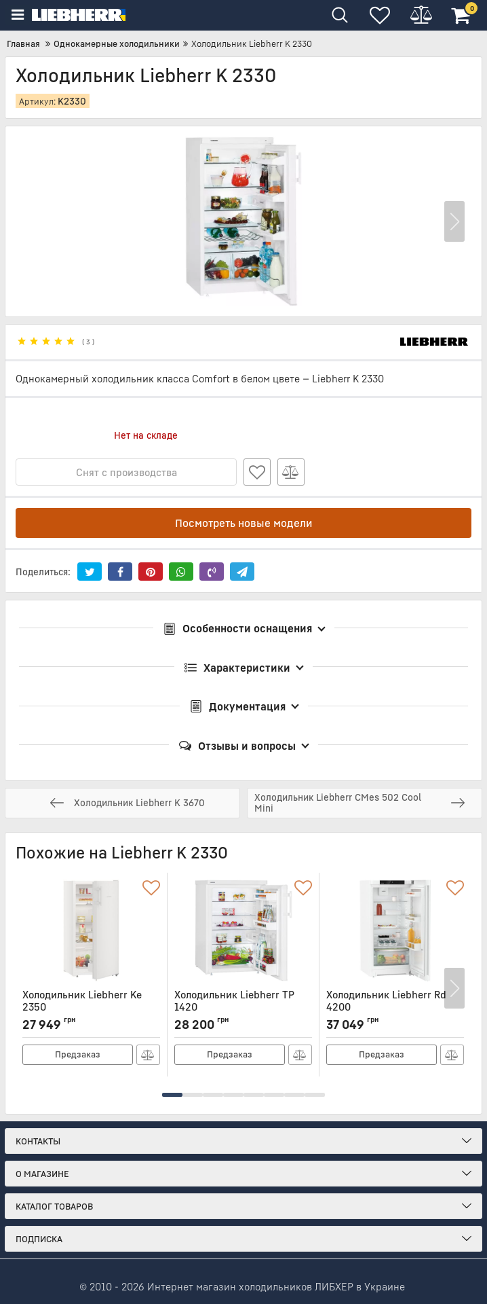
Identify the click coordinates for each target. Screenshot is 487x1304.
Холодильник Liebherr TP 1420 (243, 1007)
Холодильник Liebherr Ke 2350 (91, 1007)
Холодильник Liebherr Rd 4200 (395, 1007)
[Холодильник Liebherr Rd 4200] (395, 930)
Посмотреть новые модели (244, 523)
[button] (454, 221)
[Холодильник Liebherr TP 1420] (243, 930)
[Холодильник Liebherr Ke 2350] (91, 930)
